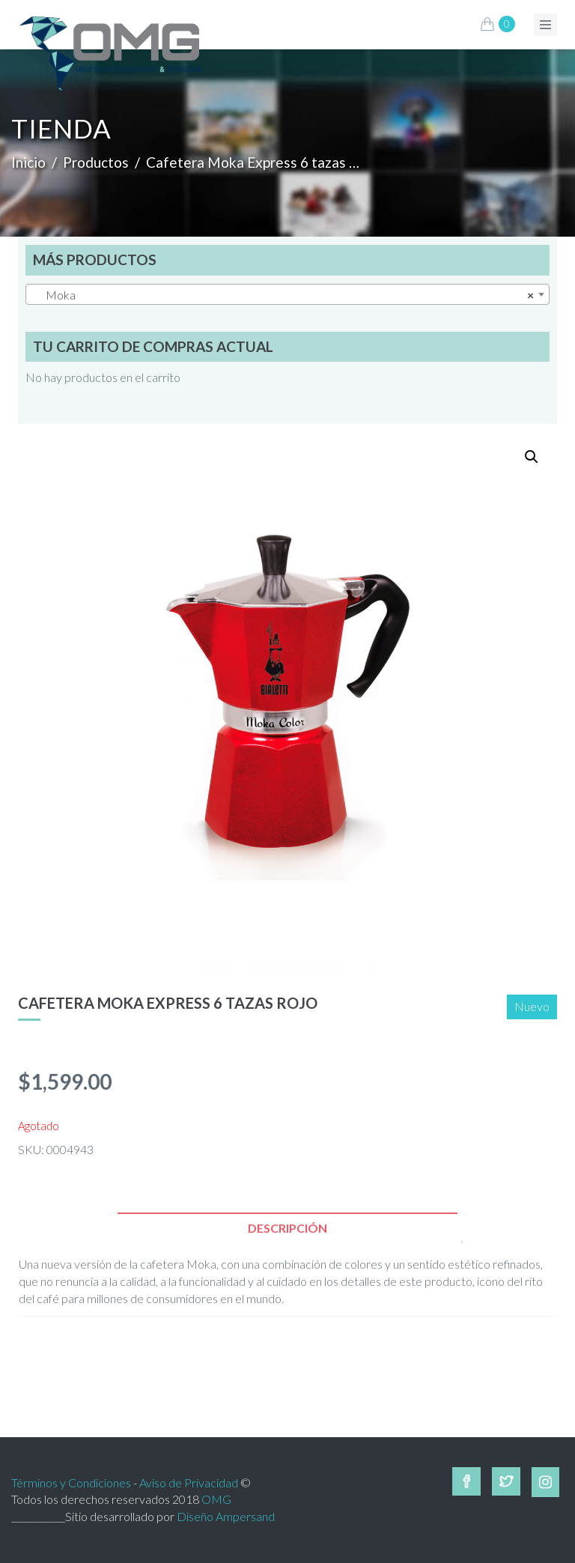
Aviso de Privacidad (188, 1482)
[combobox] (287, 294)
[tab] (287, 1228)
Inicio (28, 162)
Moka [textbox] (283, 295)
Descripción (287, 1228)
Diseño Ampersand (226, 1516)
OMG (216, 1499)
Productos (96, 162)
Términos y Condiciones (71, 1482)
